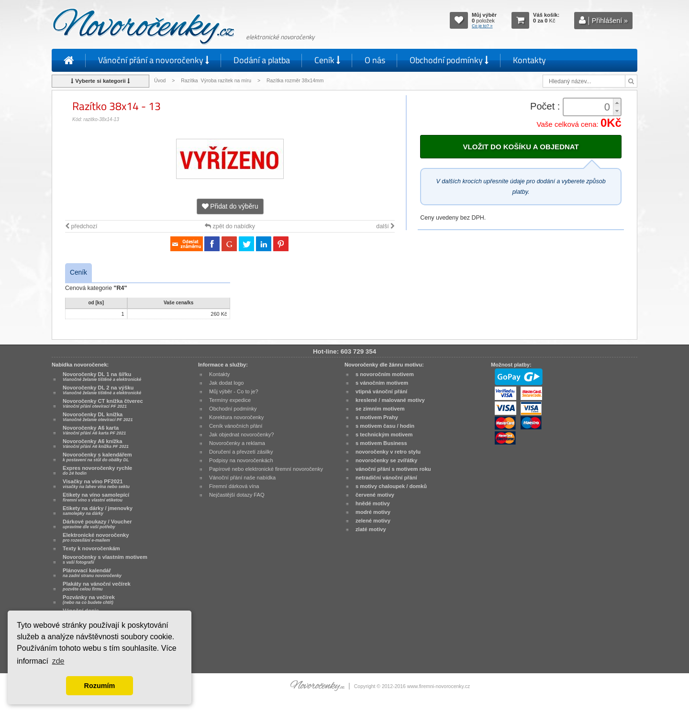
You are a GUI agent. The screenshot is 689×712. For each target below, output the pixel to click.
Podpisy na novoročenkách (241, 460)
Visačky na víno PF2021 (96, 483)
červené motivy (375, 495)
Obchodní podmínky (449, 60)
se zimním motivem (380, 409)
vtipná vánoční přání (381, 391)
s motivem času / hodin (385, 426)
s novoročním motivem (385, 374)
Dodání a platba (261, 60)
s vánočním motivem (382, 383)
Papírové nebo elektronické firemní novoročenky (266, 469)
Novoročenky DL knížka (98, 417)
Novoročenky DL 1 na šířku (102, 376)
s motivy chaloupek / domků (391, 486)
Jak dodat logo (226, 383)
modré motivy (373, 512)
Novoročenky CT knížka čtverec (103, 403)
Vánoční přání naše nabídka (242, 477)
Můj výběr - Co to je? (233, 391)
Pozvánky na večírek (89, 599)
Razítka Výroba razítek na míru (216, 80)
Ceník (327, 60)
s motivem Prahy (377, 417)
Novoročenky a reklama (237, 443)
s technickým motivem (384, 434)
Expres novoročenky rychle (97, 470)
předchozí (81, 226)
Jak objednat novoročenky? (241, 434)
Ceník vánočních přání (235, 426)
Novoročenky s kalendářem (97, 457)
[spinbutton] (589, 107)
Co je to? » (482, 25)
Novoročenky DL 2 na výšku (102, 390)
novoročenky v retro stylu (388, 452)
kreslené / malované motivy (390, 400)
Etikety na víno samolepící (96, 497)
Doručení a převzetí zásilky (241, 452)
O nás (375, 60)
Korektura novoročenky (236, 417)
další (385, 226)
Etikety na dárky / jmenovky (98, 510)
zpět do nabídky (230, 226)
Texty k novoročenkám (91, 548)
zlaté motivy (371, 529)
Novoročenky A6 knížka (96, 443)
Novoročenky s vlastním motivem (105, 559)
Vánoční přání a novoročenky (153, 60)
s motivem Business (381, 443)
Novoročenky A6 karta (94, 430)
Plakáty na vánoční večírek (97, 586)
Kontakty (529, 60)
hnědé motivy (373, 503)
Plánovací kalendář (92, 572)
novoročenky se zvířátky (386, 460)
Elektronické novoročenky (96, 537)
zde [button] (58, 661)
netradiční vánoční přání (386, 477)
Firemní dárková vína (234, 486)
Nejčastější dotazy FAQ (237, 495)
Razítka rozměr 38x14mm (295, 80)
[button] (617, 103)
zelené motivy (373, 520)
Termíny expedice (230, 400)
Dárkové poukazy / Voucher (97, 524)
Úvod (160, 80)
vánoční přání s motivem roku (393, 469)
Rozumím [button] (99, 686)
